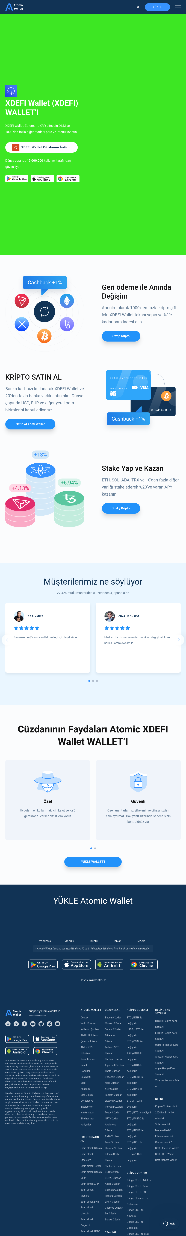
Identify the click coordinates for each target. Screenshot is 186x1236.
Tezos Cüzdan (112, 990)
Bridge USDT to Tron (138, 1135)
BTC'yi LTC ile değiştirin (139, 990)
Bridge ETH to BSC (137, 1069)
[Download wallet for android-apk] (109, 842)
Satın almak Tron (90, 1126)
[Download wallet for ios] (42, 117)
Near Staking (112, 1146)
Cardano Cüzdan (114, 936)
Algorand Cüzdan (114, 942)
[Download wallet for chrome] (68, 117)
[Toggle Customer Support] (169, 1223)
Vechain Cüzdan (114, 1067)
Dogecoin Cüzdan (114, 954)
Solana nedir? (162, 1001)
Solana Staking (113, 1200)
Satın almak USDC (90, 1108)
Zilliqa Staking (112, 1182)
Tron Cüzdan (112, 1019)
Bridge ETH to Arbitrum (139, 1057)
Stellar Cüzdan (113, 1043)
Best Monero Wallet (165, 1037)
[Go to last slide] (7, 517)
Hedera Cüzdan (113, 1025)
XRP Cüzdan (112, 966)
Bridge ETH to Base (137, 1063)
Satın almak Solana (91, 1132)
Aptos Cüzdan (112, 1061)
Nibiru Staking (112, 1206)
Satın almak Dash (90, 1156)
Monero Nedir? (163, 1007)
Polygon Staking (114, 1141)
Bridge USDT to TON (138, 1129)
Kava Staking (112, 1135)
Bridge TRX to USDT (138, 1141)
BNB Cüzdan (112, 1013)
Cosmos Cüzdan (114, 1085)
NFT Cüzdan (111, 996)
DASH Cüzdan (112, 1079)
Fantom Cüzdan (113, 972)
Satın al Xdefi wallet (30, 301)
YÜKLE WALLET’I (93, 739)
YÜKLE (157, 7)
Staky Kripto (121, 386)
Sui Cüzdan (111, 1091)
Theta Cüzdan (112, 948)
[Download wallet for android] (16, 117)
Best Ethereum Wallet (167, 1025)
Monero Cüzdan (113, 900)
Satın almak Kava (90, 1138)
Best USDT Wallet (164, 1031)
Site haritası (87, 996)
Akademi (85, 966)
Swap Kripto (121, 213)
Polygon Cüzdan (114, 984)
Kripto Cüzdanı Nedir (166, 984)
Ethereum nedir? (164, 1013)
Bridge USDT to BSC (138, 1111)
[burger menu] (178, 7)
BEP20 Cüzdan (113, 1055)
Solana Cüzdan (113, 906)
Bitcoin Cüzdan (113, 895)
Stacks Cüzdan (113, 1097)
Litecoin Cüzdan (114, 978)
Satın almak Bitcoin (91, 1025)
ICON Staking (112, 1194)
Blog (83, 960)
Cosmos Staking (114, 1152)
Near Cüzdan (112, 960)
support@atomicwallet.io (44, 888)
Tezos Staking (112, 1158)
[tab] (89, 558)
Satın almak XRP (90, 1061)
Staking (109, 1117)
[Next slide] (179, 517)
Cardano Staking (114, 1188)
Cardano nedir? (163, 1019)
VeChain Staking (114, 1176)
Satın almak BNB (90, 1079)
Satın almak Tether (91, 1043)
